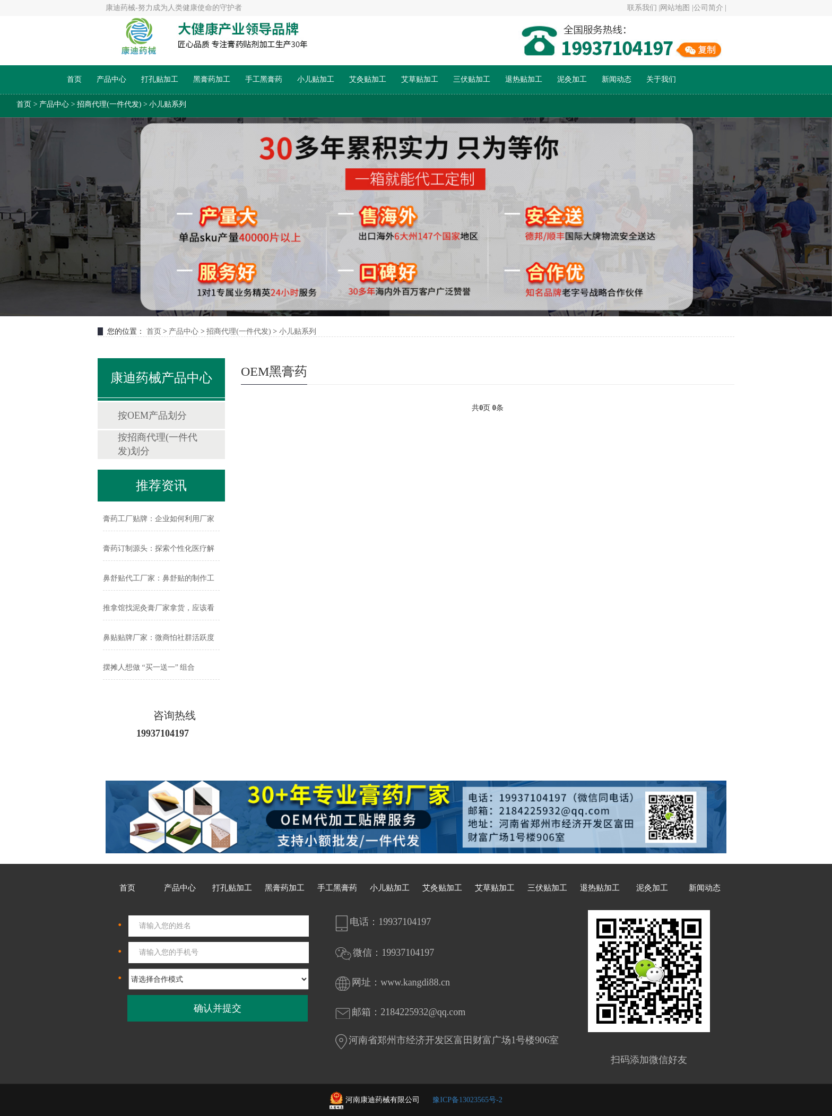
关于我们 (661, 79)
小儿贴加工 (315, 79)
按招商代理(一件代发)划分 (157, 444)
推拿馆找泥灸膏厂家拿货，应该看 (158, 608)
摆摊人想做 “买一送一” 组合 (149, 667)
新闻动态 (616, 79)
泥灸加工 (572, 79)
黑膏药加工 (211, 79)
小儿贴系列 (167, 104)
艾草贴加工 (419, 79)
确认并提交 (217, 1008)
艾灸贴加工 (367, 79)
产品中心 (111, 79)
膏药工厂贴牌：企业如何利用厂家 (158, 519)
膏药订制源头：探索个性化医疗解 (158, 548)
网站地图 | (676, 8)
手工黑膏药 (263, 79)
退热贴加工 (523, 79)
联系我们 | (643, 8)
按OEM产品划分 (152, 415)
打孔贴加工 (159, 79)
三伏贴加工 (471, 79)
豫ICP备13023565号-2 (467, 1100)
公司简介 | (710, 8)
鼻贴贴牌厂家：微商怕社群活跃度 (158, 638)
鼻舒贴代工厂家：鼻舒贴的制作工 (158, 578)
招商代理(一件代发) (109, 104)
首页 (74, 79)
